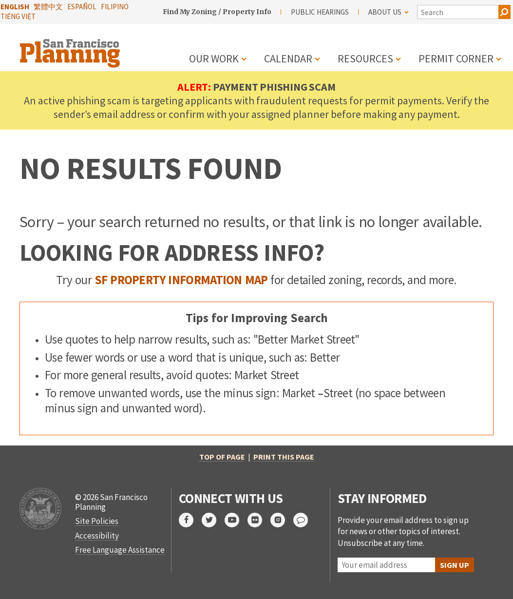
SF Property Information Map (181, 280)
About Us (388, 12)
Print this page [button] (283, 457)
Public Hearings (320, 12)
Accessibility (97, 535)
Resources (365, 58)
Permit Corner (456, 58)
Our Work (214, 58)
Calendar (288, 58)
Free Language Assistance (120, 549)
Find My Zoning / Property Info (217, 11)
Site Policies (96, 521)
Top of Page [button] (222, 457)
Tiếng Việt (18, 16)
